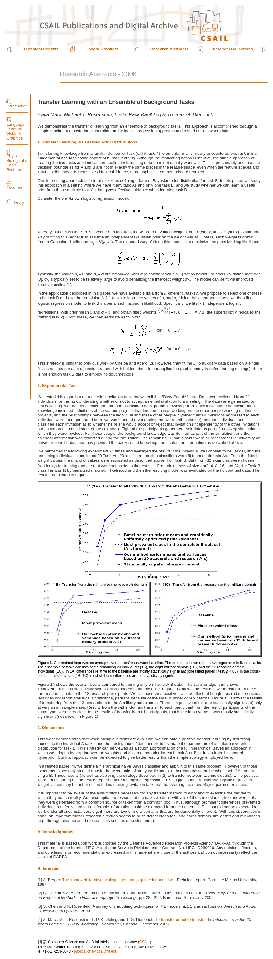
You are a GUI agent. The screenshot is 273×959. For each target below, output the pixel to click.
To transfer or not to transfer (180, 919)
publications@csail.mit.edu (95, 951)
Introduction (17, 106)
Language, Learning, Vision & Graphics (16, 131)
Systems (14, 188)
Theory (17, 202)
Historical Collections (232, 49)
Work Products (103, 49)
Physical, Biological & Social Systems (17, 163)
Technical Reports (41, 49)
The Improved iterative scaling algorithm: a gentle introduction (118, 879)
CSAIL (144, 942)
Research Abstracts (169, 49)
